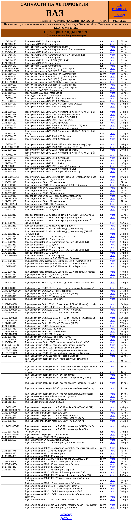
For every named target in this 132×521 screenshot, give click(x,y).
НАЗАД (119, 15)
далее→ (66, 518)
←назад (66, 514)
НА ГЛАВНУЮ (119, 7)
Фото (112, 41)
